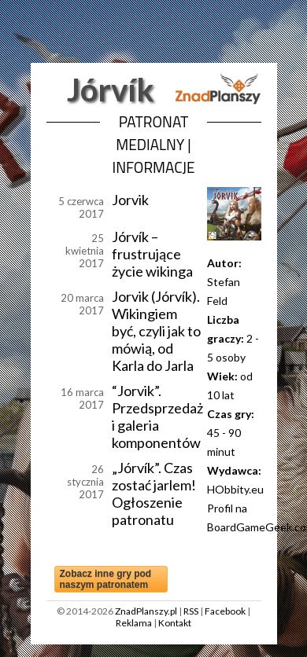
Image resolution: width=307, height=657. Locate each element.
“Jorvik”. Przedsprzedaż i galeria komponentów (157, 416)
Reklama (134, 623)
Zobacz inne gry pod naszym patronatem (106, 579)
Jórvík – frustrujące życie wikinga (152, 254)
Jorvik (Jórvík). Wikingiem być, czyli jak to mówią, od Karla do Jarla (156, 331)
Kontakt (174, 623)
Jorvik (130, 199)
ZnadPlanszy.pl (146, 611)
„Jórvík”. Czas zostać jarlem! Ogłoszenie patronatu (154, 493)
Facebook (225, 611)
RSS (190, 611)
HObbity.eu (235, 489)
